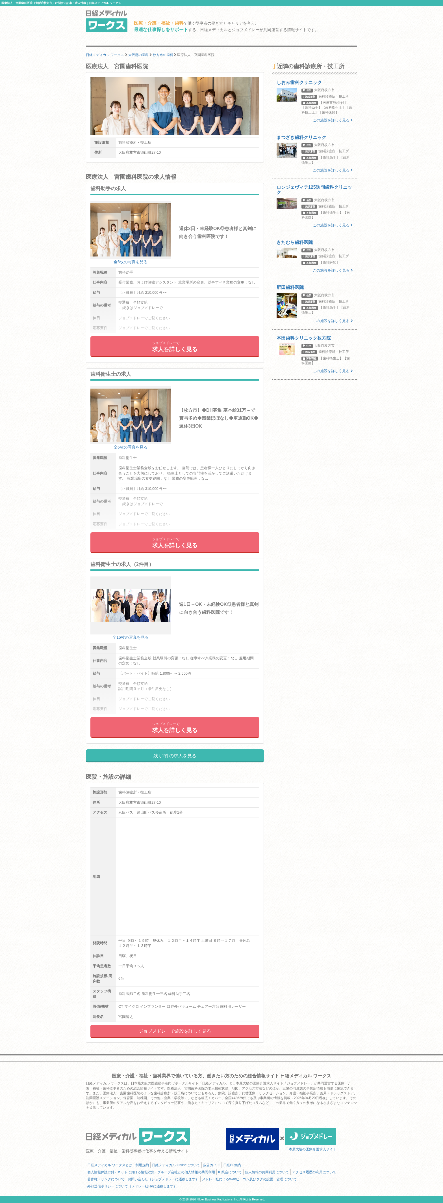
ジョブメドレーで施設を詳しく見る (175, 1031)
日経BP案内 (232, 1165)
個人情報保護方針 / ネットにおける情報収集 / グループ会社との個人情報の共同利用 (151, 1172)
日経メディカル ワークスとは (109, 1165)
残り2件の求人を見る (175, 755)
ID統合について (230, 1172)
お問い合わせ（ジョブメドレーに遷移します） (163, 1179)
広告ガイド (211, 1165)
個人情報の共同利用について (267, 1172)
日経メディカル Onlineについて (176, 1165)
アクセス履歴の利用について (314, 1172)
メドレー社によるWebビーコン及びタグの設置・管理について (249, 1179)
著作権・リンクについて (106, 1179)
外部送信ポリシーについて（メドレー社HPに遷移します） (132, 1186)
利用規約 (142, 1165)
